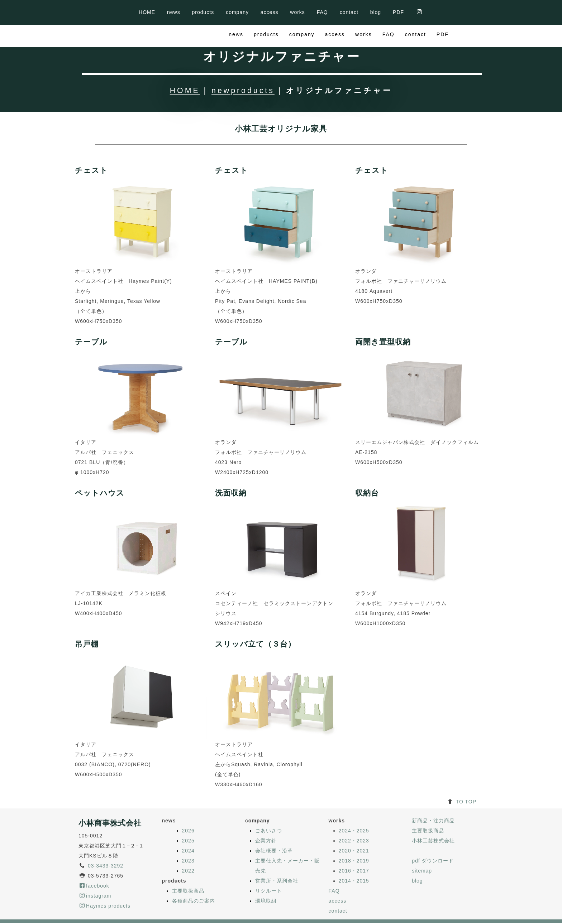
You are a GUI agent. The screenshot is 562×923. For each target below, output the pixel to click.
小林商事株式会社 (110, 800)
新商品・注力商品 (433, 798)
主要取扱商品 (188, 868)
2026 (188, 808)
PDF (398, 12)
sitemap (422, 848)
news (173, 12)
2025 (188, 818)
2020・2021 (354, 828)
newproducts (243, 68)
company (237, 12)
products (203, 12)
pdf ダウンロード (433, 838)
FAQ (322, 12)
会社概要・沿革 (274, 828)
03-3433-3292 (105, 843)
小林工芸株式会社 (433, 818)
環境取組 (266, 878)
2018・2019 (354, 838)
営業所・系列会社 (276, 858)
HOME (147, 12)
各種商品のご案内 (193, 878)
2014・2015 (354, 858)
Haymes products (105, 883)
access (269, 12)
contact (349, 12)
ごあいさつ (268, 808)
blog (375, 12)
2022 (188, 848)
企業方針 (266, 818)
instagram (95, 873)
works (297, 12)
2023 (188, 838)
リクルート (268, 868)
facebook (94, 863)
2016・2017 (354, 848)
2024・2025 (354, 808)
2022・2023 (354, 818)
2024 (188, 828)
